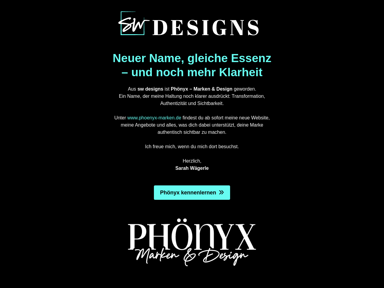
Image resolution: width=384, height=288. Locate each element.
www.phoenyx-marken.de (154, 117)
